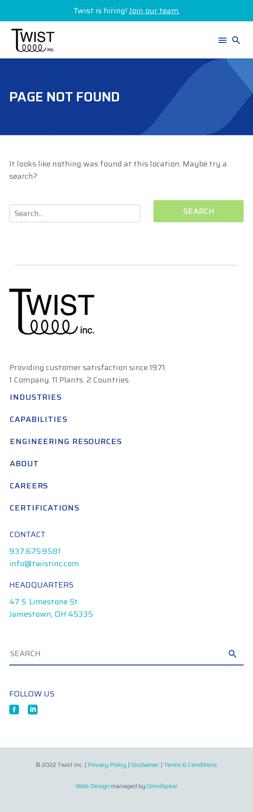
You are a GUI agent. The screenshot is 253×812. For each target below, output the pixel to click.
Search (199, 211)
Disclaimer (145, 764)
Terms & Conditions (190, 764)
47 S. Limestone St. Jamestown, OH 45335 (51, 607)
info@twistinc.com (44, 563)
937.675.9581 (35, 551)
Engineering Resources (66, 441)
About (24, 463)
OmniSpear (162, 786)
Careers (29, 485)
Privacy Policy (107, 764)
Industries (36, 397)
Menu (222, 40)
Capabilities (39, 419)
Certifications (45, 508)
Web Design (93, 786)
